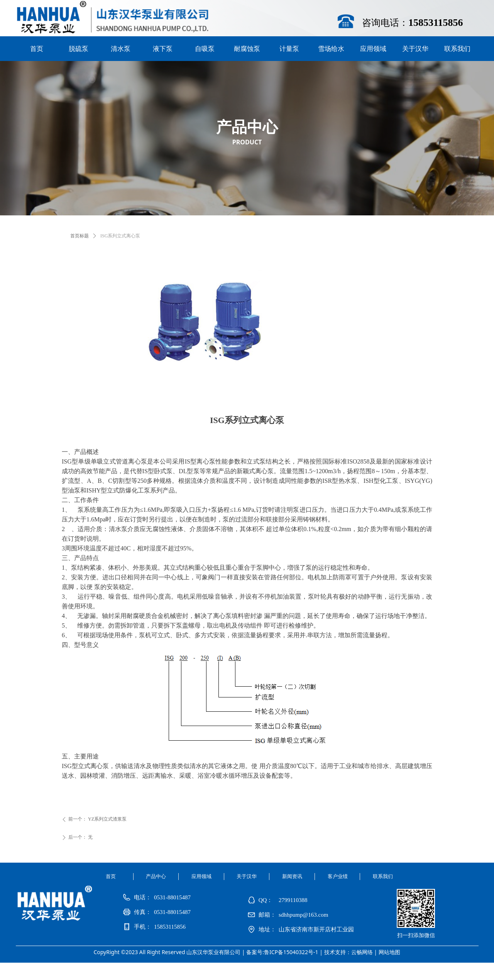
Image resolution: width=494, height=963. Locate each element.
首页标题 (79, 236)
